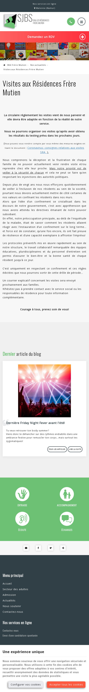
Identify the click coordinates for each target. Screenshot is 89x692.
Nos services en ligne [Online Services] (44, 3)
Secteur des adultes (15, 589)
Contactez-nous (13, 611)
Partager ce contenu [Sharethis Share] (63, 548)
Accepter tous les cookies (66, 684)
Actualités (9, 600)
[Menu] (81, 22)
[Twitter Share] (50, 548)
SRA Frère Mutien (15, 65)
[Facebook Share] (38, 548)
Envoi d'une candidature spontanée (20, 635)
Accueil (7, 583)
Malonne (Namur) (44, 8)
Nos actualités (38, 65)
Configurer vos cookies (26, 684)
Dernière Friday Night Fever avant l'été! (35, 423)
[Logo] (26, 21)
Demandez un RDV (56, 37)
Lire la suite (75, 449)
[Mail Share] (26, 548)
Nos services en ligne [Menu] (17, 622)
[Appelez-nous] (71, 22)
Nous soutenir (12, 606)
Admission (9, 594)
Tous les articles (57, 449)
